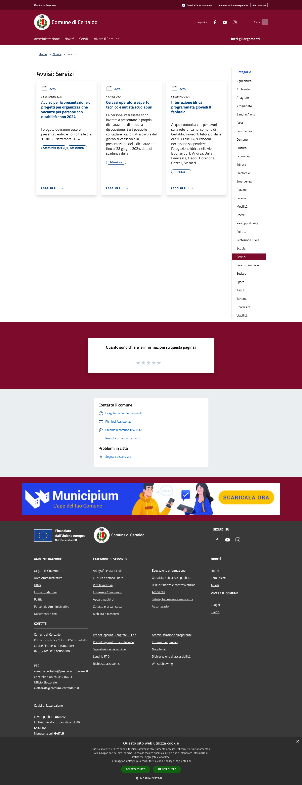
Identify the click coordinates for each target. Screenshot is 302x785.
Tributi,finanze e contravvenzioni (174, 584)
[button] (151, 778)
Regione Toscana (45, 5)
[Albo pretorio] (259, 5)
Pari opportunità (248, 223)
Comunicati (218, 577)
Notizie (215, 570)
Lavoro (241, 198)
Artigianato (244, 106)
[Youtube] (218, 22)
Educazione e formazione (169, 570)
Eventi (215, 611)
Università (243, 307)
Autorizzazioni (161, 606)
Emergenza (244, 181)
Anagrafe (243, 97)
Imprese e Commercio (107, 592)
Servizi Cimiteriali (248, 265)
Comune (242, 139)
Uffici (37, 585)
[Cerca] (263, 22)
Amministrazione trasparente (172, 634)
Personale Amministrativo (51, 606)
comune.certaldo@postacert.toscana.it (61, 671)
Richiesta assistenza (106, 663)
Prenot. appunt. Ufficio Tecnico (113, 642)
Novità (57, 54)
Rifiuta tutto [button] (166, 769)
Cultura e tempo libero (108, 577)
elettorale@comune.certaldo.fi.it (56, 687)
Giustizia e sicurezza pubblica (171, 577)
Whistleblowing (162, 663)
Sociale (241, 273)
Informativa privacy (165, 642)
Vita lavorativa (103, 585)
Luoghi (215, 604)
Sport (240, 281)
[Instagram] (228, 22)
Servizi (241, 256)
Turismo (242, 298)
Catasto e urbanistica (107, 606)
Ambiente (243, 89)
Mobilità (242, 206)
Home (43, 54)
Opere (241, 214)
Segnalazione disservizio (109, 649)
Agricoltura (244, 80)
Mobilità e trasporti (106, 613)
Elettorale (243, 173)
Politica (241, 231)
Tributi (241, 290)
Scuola (241, 248)
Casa (240, 122)
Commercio (244, 131)
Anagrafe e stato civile (108, 570)
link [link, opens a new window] (189, 761)
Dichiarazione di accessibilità (171, 656)
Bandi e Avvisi (246, 114)
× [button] (297, 741)
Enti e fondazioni (45, 592)
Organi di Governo (46, 570)
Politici (38, 599)
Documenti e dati (45, 613)
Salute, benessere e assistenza (172, 599)
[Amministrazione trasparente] (233, 5)
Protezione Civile (248, 240)
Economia (243, 156)
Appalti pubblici (103, 599)
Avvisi (48, 89)
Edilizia (241, 164)
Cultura (242, 147)
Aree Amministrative (48, 577)
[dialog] (151, 761)
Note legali (159, 649)
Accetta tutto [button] (136, 769)
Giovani (242, 189)
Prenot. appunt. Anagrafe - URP (114, 634)
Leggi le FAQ (101, 656)
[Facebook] (208, 22)
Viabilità (242, 315)
